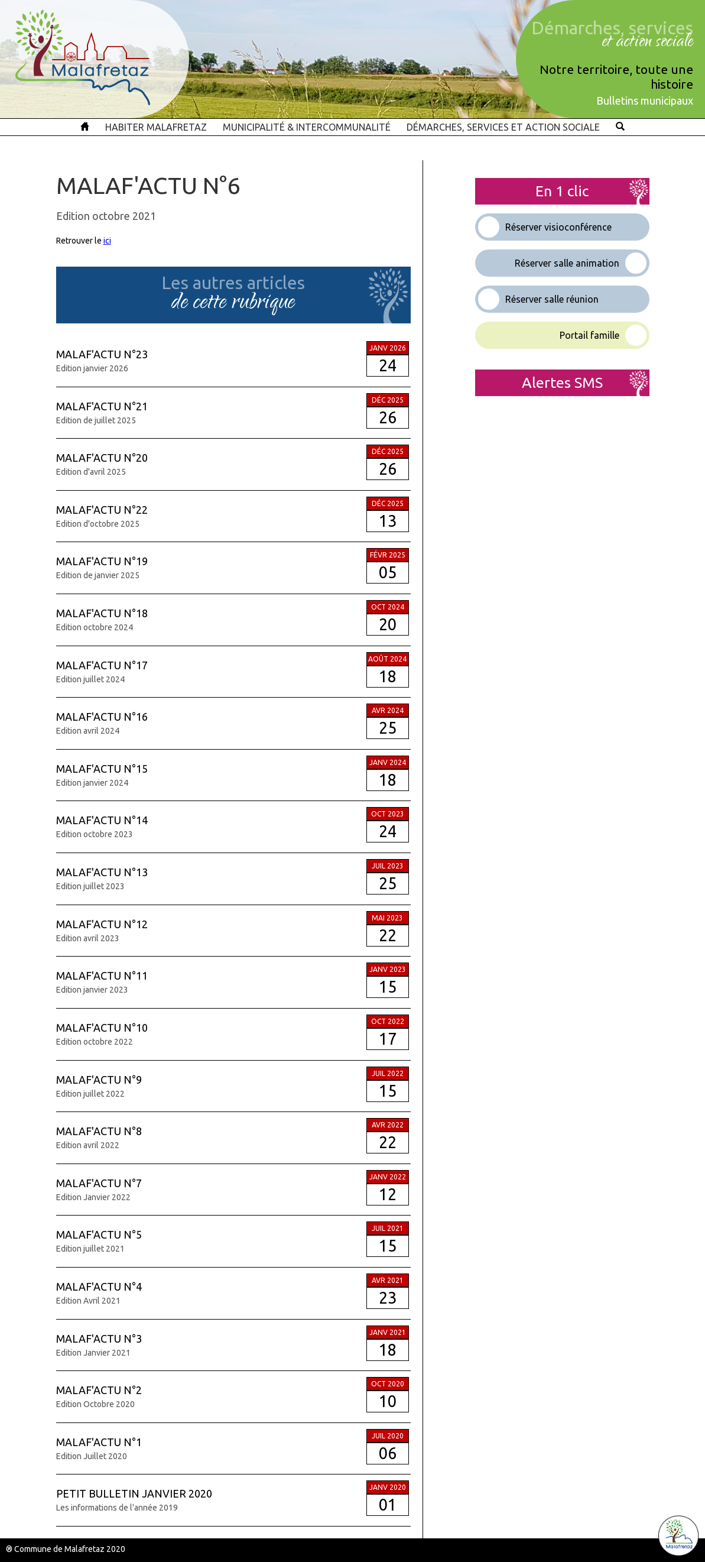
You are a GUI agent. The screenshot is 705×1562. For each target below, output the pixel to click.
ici (107, 240)
